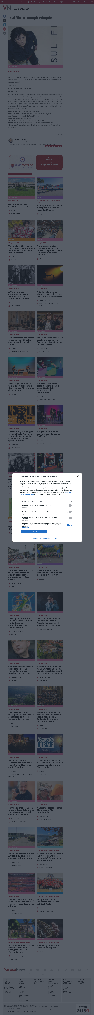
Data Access (46, 538)
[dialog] (47, 507)
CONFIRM (34, 531)
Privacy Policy (57, 538)
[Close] (78, 477)
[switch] (69, 505)
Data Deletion (37, 538)
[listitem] (47, 501)
